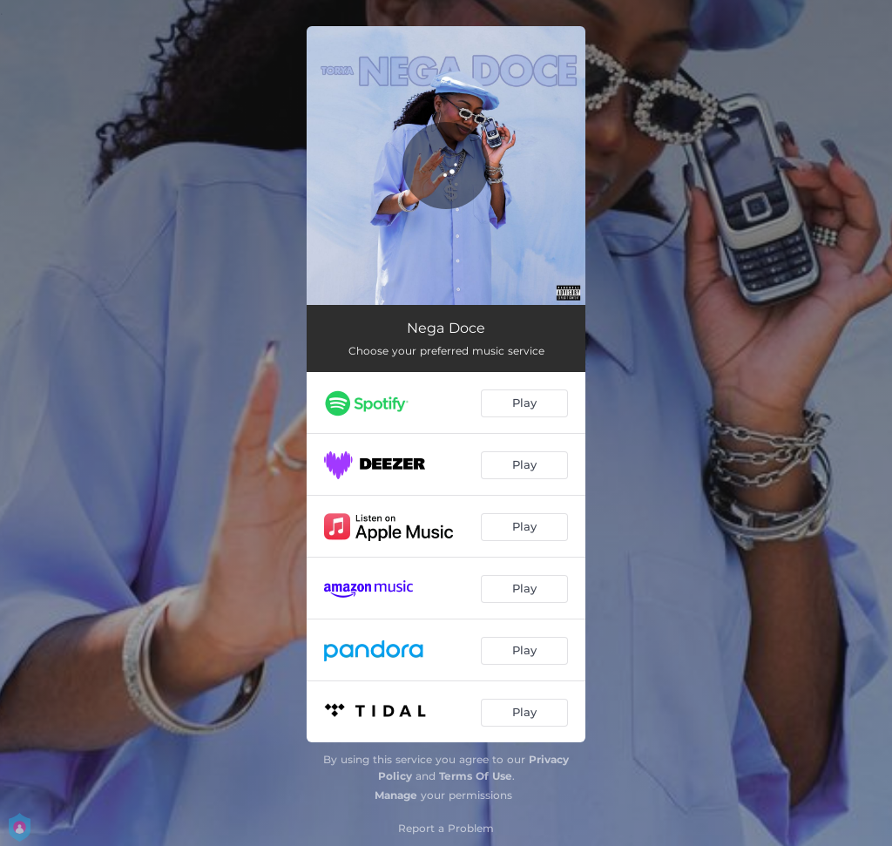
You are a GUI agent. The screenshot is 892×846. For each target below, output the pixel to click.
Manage (396, 795)
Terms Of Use (475, 775)
